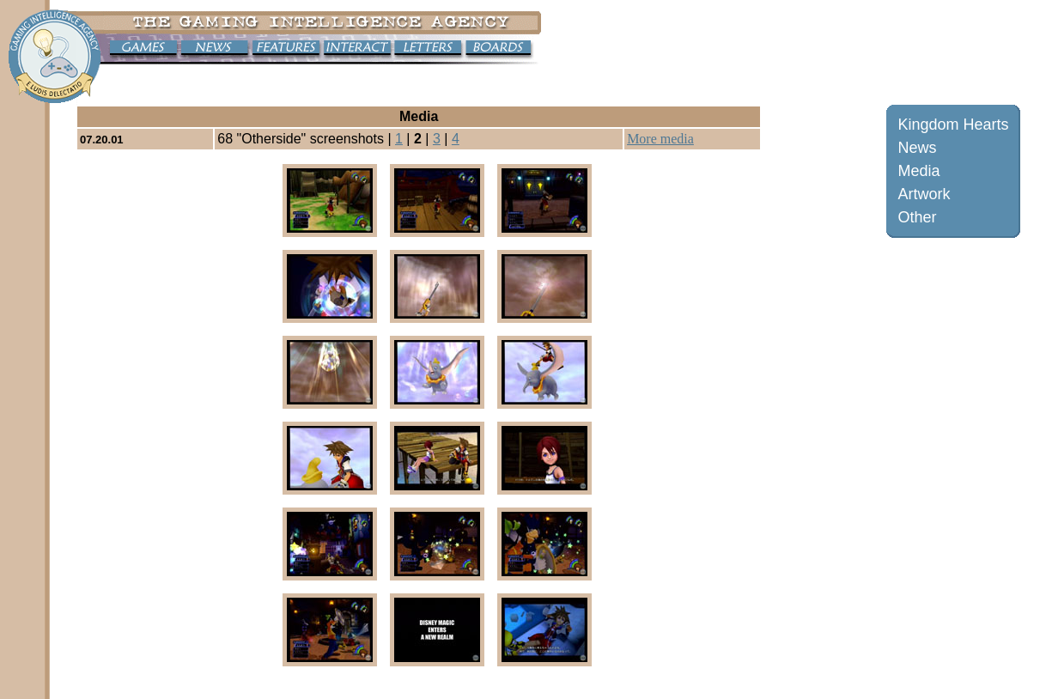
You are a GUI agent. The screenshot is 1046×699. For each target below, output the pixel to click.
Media (918, 170)
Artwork (923, 194)
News (916, 147)
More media (660, 138)
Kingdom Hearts (952, 124)
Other (916, 217)
